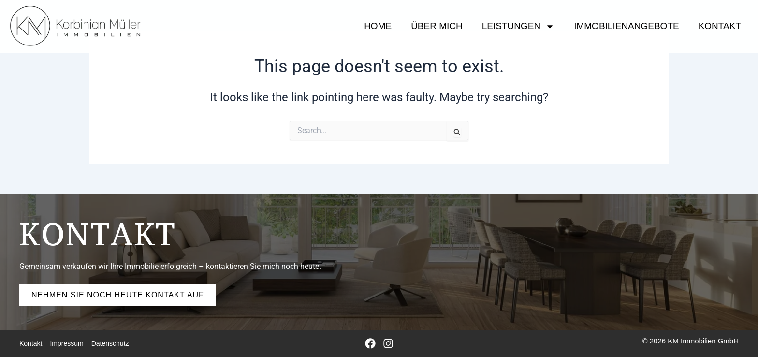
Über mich (437, 26)
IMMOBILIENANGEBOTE (626, 26)
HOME (378, 26)
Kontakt (720, 26)
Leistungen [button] (518, 26)
